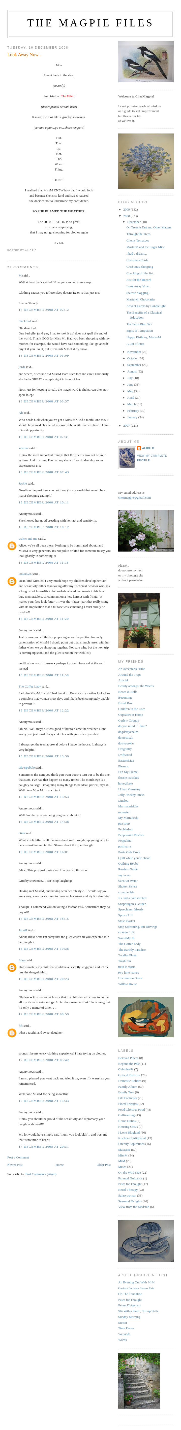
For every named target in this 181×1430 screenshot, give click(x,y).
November (134, 352)
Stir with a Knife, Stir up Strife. (139, 1311)
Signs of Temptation (139, 330)
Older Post (104, 1165)
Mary (22, 960)
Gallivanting (126, 1115)
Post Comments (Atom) (41, 1174)
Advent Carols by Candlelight (146, 306)
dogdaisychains (128, 732)
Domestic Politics (129, 1081)
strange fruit (126, 932)
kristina (23, 448)
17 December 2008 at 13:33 (44, 1101)
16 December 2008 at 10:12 (44, 527)
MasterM (124, 1149)
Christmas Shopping (139, 266)
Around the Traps (129, 674)
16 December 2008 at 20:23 (44, 979)
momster (124, 812)
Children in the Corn (131, 709)
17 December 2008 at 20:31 (44, 1146)
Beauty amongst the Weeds (136, 686)
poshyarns (125, 846)
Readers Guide (128, 869)
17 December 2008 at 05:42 (44, 1060)
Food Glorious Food (131, 1109)
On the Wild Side (129, 1172)
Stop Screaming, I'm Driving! (137, 927)
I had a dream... (136, 253)
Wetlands (124, 1334)
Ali (21, 413)
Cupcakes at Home (130, 715)
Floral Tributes (128, 1104)
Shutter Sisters (127, 886)
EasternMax (126, 760)
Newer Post (14, 1165)
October (133, 358)
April (131, 397)
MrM (121, 1161)
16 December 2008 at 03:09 (44, 355)
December (134, 222)
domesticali (125, 737)
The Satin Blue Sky (139, 324)
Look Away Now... (24, 54)
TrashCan (124, 961)
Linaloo (123, 800)
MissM (123, 1155)
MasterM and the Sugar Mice (145, 247)
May (130, 391)
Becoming (125, 697)
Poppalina (124, 840)
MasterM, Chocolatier (140, 299)
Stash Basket (126, 921)
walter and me (28, 538)
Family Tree (126, 1092)
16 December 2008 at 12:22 (44, 710)
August (132, 371)
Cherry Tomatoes (137, 240)
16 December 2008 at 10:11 (44, 502)
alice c (148, 448)
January (132, 417)
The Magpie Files (90, 23)
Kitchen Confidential (132, 1138)
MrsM (122, 1167)
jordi (22, 367)
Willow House (127, 984)
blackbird (25, 321)
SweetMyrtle (126, 938)
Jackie (23, 483)
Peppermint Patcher (131, 835)
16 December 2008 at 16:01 (44, 852)
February (133, 411)
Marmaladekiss (128, 806)
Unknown (25, 574)
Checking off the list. (140, 273)
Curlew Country (128, 720)
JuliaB (23, 930)
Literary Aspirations (131, 1144)
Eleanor (123, 766)
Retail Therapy (128, 1189)
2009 (127, 209)
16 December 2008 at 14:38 (44, 822)
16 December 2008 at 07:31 (44, 437)
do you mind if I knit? (132, 726)
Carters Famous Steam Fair (136, 1288)
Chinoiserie (125, 1069)
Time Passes (126, 1328)
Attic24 (123, 680)
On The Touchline (130, 1294)
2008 (127, 216)
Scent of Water (128, 881)
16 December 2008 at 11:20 (44, 619)
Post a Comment (18, 1157)
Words (122, 1340)
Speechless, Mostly (130, 909)
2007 (127, 425)
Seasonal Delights (130, 1201)
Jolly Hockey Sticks (131, 795)
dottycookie (126, 743)
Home (60, 1165)
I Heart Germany (129, 789)
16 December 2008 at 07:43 (44, 472)
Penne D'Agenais (129, 1305)
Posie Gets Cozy (129, 852)
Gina (22, 833)
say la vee (124, 875)
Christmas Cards (137, 260)
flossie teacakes (128, 777)
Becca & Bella (127, 692)
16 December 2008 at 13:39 (44, 756)
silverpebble (27, 767)
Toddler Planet (127, 955)
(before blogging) (137, 293)
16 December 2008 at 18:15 (44, 919)
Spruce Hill (125, 915)
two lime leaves (128, 972)
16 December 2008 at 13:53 (44, 797)
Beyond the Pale (129, 1064)
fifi (21, 1026)
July (130, 378)
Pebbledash (125, 829)
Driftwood (125, 755)
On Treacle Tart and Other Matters (148, 227)
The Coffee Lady (30, 686)
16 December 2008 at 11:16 (44, 562)
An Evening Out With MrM (136, 1282)
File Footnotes (127, 1098)
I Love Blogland (129, 1132)
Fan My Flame (128, 772)
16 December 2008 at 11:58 (44, 675)
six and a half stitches (132, 898)
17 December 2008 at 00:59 (44, 1014)
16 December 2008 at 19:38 (44, 948)
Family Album (127, 1086)
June (130, 384)
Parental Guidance (130, 1178)
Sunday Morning (129, 1317)
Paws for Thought (130, 1184)
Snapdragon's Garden (132, 904)
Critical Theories (129, 1075)
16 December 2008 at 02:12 (44, 310)
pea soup (124, 823)
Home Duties (127, 1121)
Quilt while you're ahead (134, 858)
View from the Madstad (133, 1207)
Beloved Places (128, 1058)
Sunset (122, 1322)
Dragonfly (125, 749)
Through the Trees (138, 234)
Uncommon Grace (130, 978)
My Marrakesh (128, 818)
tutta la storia (126, 967)
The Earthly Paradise (132, 949)
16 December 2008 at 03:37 (44, 401)
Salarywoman (127, 1195)
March (132, 404)
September (134, 365)
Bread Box (125, 703)
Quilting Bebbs (128, 863)
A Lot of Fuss (135, 344)
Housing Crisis (128, 1127)
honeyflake (125, 783)
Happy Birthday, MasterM (143, 337)
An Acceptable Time (131, 669)
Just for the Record (138, 280)
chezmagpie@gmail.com (134, 497)
